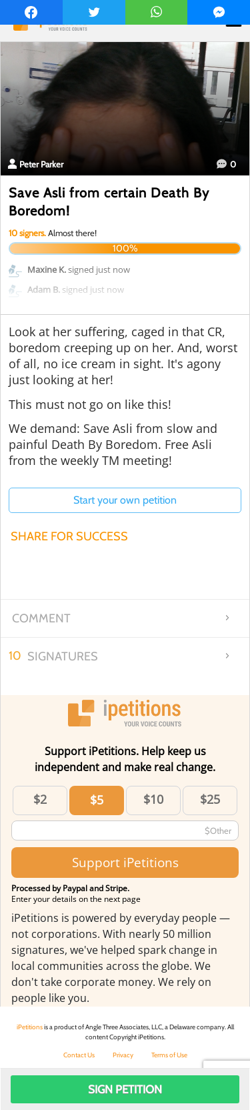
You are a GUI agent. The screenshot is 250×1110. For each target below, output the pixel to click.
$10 (153, 799)
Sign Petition (125, 1089)
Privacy (123, 1055)
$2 (40, 799)
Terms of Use (169, 1055)
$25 (210, 799)
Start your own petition (125, 500)
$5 (96, 800)
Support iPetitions (125, 862)
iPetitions (30, 1027)
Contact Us (79, 1055)
